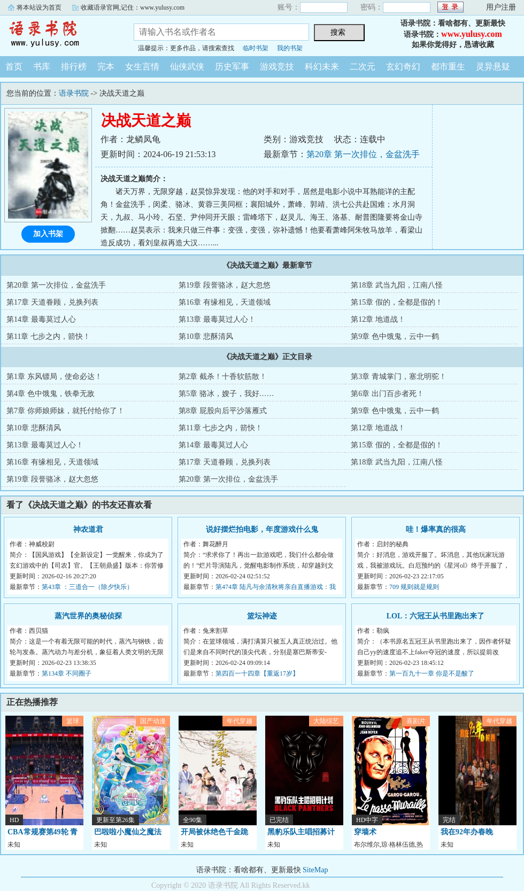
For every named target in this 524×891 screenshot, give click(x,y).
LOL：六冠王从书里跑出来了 (436, 616)
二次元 (362, 66)
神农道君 (88, 529)
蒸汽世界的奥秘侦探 (88, 616)
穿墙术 (365, 832)
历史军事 (232, 66)
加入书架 (48, 234)
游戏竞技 (277, 66)
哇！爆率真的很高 (436, 529)
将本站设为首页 (39, 7)
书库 (41, 66)
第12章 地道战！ (378, 319)
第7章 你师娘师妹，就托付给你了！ (65, 411)
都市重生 (448, 66)
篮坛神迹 (262, 616)
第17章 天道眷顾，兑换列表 (52, 302)
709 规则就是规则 (414, 587)
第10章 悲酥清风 (206, 336)
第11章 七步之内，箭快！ (48, 336)
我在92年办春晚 (467, 832)
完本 (105, 66)
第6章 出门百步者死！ (387, 394)
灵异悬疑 (493, 66)
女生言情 (142, 66)
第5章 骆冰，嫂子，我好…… (226, 394)
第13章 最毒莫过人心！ (217, 319)
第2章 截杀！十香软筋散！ (223, 377)
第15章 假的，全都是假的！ (397, 302)
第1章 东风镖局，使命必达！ (54, 377)
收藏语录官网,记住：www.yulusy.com (132, 7)
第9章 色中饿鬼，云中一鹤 (395, 336)
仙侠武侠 (187, 66)
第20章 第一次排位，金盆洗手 (363, 154)
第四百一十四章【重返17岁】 (257, 673)
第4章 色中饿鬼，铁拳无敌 (50, 394)
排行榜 (74, 66)
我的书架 (290, 48)
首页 (13, 66)
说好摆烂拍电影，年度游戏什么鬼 (262, 529)
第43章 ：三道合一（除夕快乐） (87, 587)
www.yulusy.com (471, 33)
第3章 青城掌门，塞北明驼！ (398, 377)
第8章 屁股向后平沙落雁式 (223, 411)
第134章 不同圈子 (66, 673)
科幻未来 (322, 66)
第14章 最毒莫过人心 (41, 319)
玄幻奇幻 (403, 66)
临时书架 (255, 48)
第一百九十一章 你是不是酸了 (431, 673)
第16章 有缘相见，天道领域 (225, 302)
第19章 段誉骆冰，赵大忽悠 (225, 285)
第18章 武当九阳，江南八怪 (397, 285)
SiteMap (315, 870)
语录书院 (59, 34)
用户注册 (501, 7)
